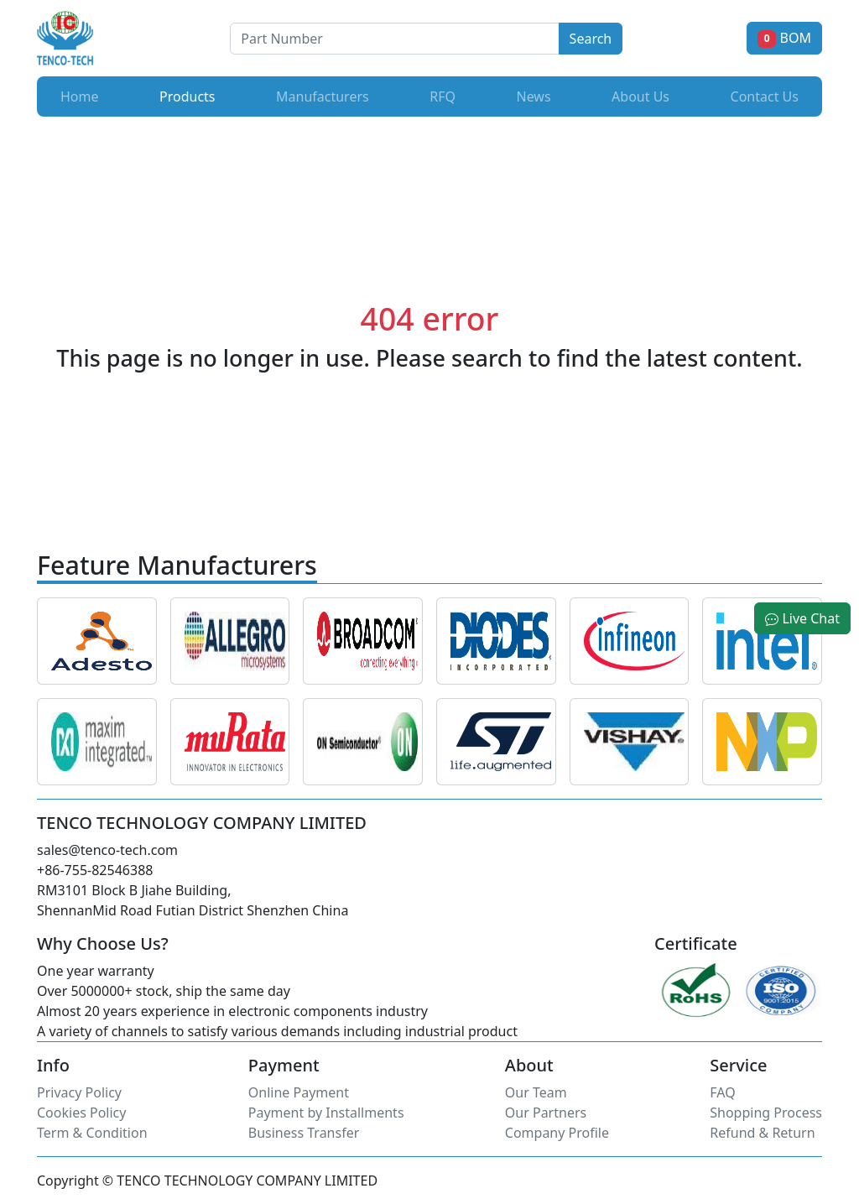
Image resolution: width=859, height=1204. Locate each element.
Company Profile (557, 1132)
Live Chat (802, 618)
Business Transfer (304, 1132)
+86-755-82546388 (95, 870)
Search (591, 38)
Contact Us (765, 96)
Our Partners (545, 1112)
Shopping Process (766, 1112)
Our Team (536, 1092)
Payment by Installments (326, 1112)
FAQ (722, 1092)
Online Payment (298, 1092)
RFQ (443, 96)
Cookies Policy (81, 1112)
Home (79, 96)
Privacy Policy (79, 1092)
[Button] (394, 39)
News (533, 96)
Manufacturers (322, 96)
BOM (784, 38)
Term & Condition (92, 1132)
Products (190, 96)
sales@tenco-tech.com (107, 850)
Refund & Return (762, 1132)
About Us (640, 96)
